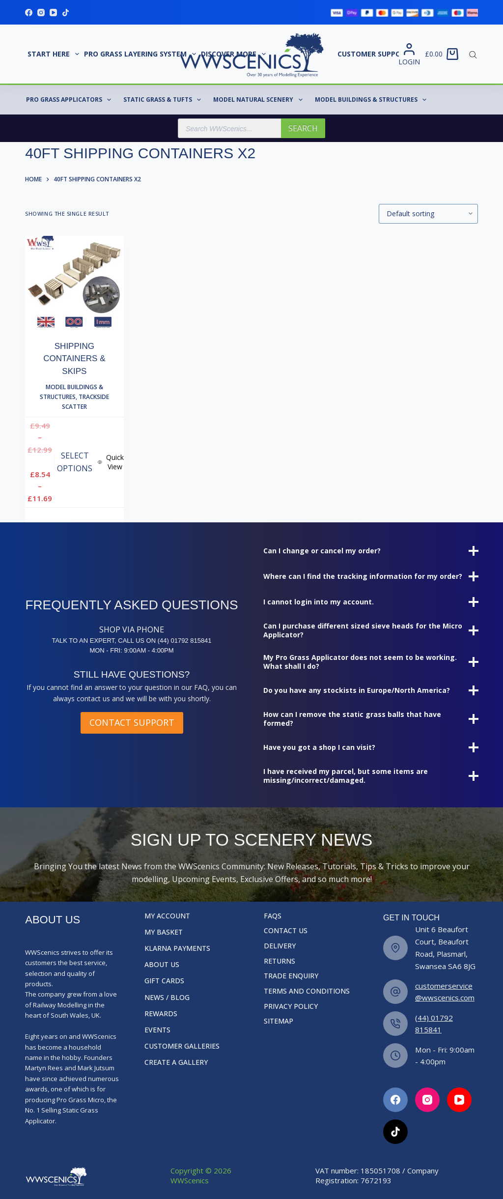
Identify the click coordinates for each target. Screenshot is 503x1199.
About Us (161, 964)
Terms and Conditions (307, 991)
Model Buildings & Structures (372, 100)
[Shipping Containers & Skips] (74, 282)
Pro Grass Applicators (70, 100)
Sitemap (278, 1021)
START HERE (55, 54)
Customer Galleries (182, 1046)
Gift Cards (164, 980)
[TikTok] (65, 12)
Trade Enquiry (291, 975)
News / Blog (167, 997)
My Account (167, 916)
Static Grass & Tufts (164, 100)
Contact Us (285, 930)
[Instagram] (41, 12)
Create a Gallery (176, 1062)
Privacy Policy (291, 1006)
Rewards (160, 1013)
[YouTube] (53, 12)
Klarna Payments (177, 948)
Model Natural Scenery (259, 100)
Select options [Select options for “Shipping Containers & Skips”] (74, 462)
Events (157, 1030)
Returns (279, 961)
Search (303, 128)
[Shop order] (428, 214)
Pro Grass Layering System (141, 54)
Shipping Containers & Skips (74, 359)
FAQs (272, 916)
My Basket (163, 932)
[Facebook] (28, 12)
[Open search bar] (473, 54)
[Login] (409, 54)
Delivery (280, 946)
